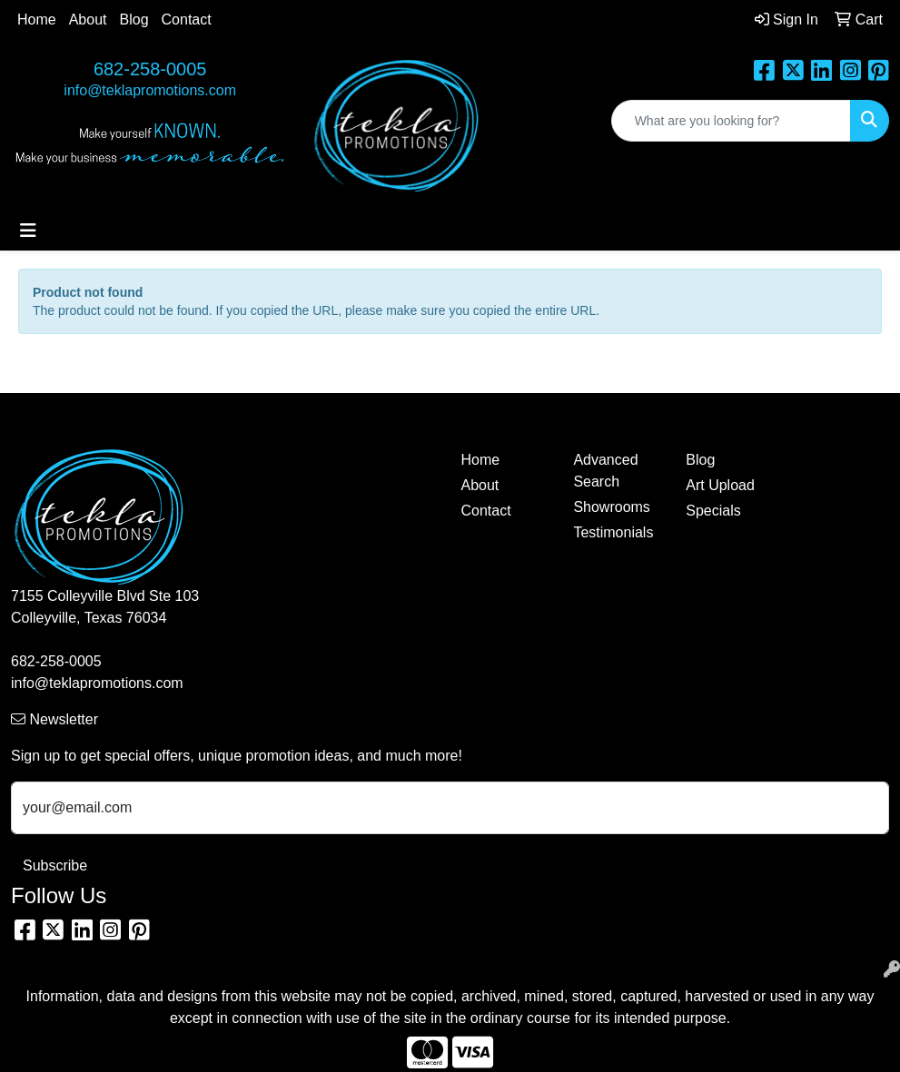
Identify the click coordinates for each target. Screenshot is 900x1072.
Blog (134, 19)
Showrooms (611, 507)
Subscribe (55, 865)
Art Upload (720, 485)
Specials (713, 510)
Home (36, 19)
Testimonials (613, 532)
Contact (187, 19)
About (88, 19)
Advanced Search (605, 470)
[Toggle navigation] (28, 230)
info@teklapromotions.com (150, 90)
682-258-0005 (150, 69)
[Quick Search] (731, 121)
